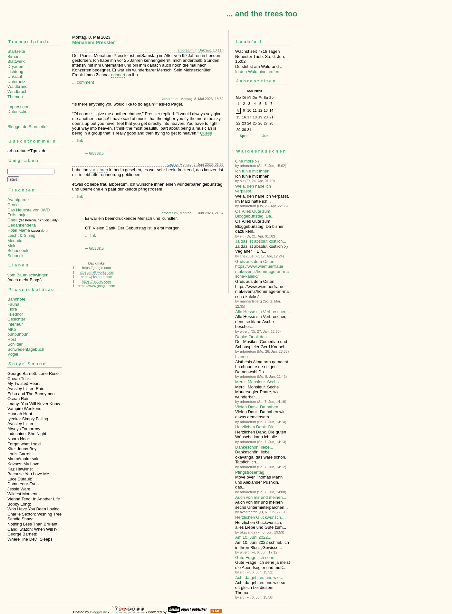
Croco (13, 204)
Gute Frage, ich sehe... (256, 557)
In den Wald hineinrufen (257, 71)
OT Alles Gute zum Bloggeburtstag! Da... (254, 214)
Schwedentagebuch (25, 349)
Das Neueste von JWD (28, 210)
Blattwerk (15, 61)
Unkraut (14, 76)
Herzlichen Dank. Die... (256, 426)
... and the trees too (261, 13)
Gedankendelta (21, 225)
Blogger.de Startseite (26, 126)
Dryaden (15, 66)
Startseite (16, 51)
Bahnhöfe (16, 299)
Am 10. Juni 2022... (253, 537)
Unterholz (16, 81)
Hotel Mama (18, 230)
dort (43, 230)
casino (173, 164)
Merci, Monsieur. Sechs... (258, 381)
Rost (11, 339)
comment (85, 82)
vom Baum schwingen (27, 275)
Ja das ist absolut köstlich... (260, 241)
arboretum (186, 50)
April (243, 136)
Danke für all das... (252, 336)
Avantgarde (18, 199)
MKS (11, 329)
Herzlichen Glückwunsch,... (260, 517)
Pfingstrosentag (249, 472)
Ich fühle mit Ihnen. (253, 171)
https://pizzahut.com (96, 277)
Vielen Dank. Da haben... (258, 407)
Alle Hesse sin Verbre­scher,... (262, 311)
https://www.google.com (96, 286)
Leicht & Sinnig (21, 235)
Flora (12, 309)
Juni (266, 136)
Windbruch (17, 91)
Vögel (12, 354)
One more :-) (247, 161)
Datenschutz (19, 111)
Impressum (17, 106)
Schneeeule (18, 250)
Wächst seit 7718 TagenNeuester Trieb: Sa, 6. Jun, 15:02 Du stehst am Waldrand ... (262, 53)
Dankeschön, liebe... (254, 447)
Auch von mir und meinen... (260, 497)
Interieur (15, 324)
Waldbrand (17, 86)
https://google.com (96, 268)
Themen (15, 96)
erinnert (118, 74)
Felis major (17, 214)
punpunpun (17, 334)
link (80, 140)
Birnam (14, 56)
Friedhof (15, 314)
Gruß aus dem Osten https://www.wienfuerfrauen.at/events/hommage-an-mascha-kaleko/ (262, 269)
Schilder (15, 344)
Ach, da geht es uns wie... (259, 577)
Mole (11, 245)
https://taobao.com (96, 281)
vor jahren (99, 169)
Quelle (206, 133)
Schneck (15, 255)
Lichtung (15, 71)
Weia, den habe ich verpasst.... (253, 189)
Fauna (13, 304)
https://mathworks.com (96, 272)
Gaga (12, 220)
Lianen (241, 356)
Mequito (14, 240)
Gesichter (16, 319)
